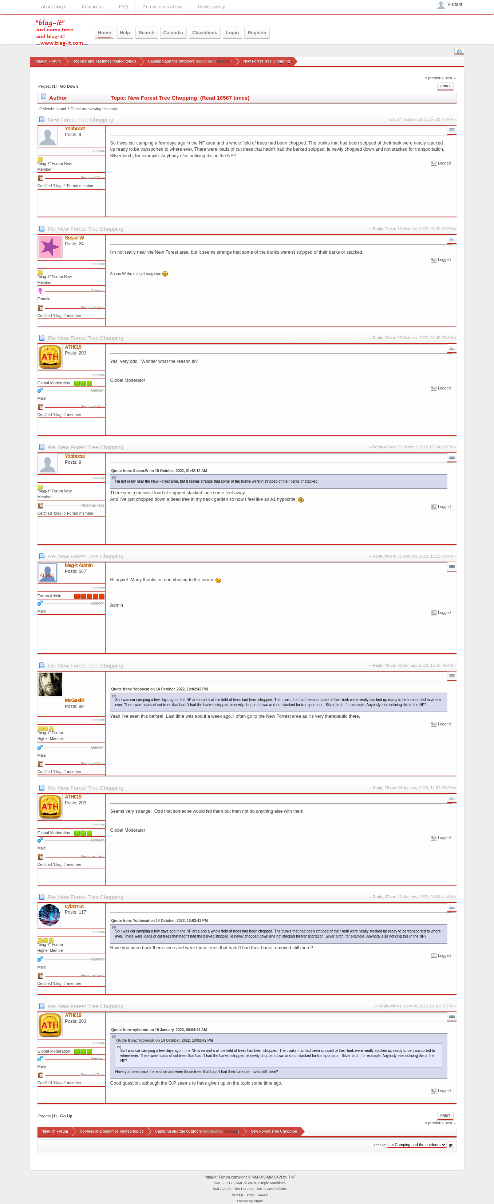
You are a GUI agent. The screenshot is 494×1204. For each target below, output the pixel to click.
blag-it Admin (78, 565)
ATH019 (223, 61)
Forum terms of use (162, 6)
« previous (433, 78)
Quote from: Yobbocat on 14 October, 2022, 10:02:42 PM (159, 689)
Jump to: (379, 1145)
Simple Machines (272, 1183)
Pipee (258, 1201)
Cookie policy (211, 6)
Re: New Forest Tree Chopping (85, 229)
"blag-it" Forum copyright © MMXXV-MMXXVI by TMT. (251, 1177)
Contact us (93, 6)
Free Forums (243, 1189)
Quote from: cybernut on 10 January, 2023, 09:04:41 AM (159, 1030)
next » (450, 78)
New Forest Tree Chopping (80, 119)
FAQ (123, 6)
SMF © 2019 (246, 1183)
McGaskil (74, 700)
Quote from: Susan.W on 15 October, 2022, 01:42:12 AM (159, 471)
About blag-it (54, 6)
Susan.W (74, 238)
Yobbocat (75, 128)
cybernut (74, 906)
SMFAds (219, 1189)
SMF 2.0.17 (223, 1183)
